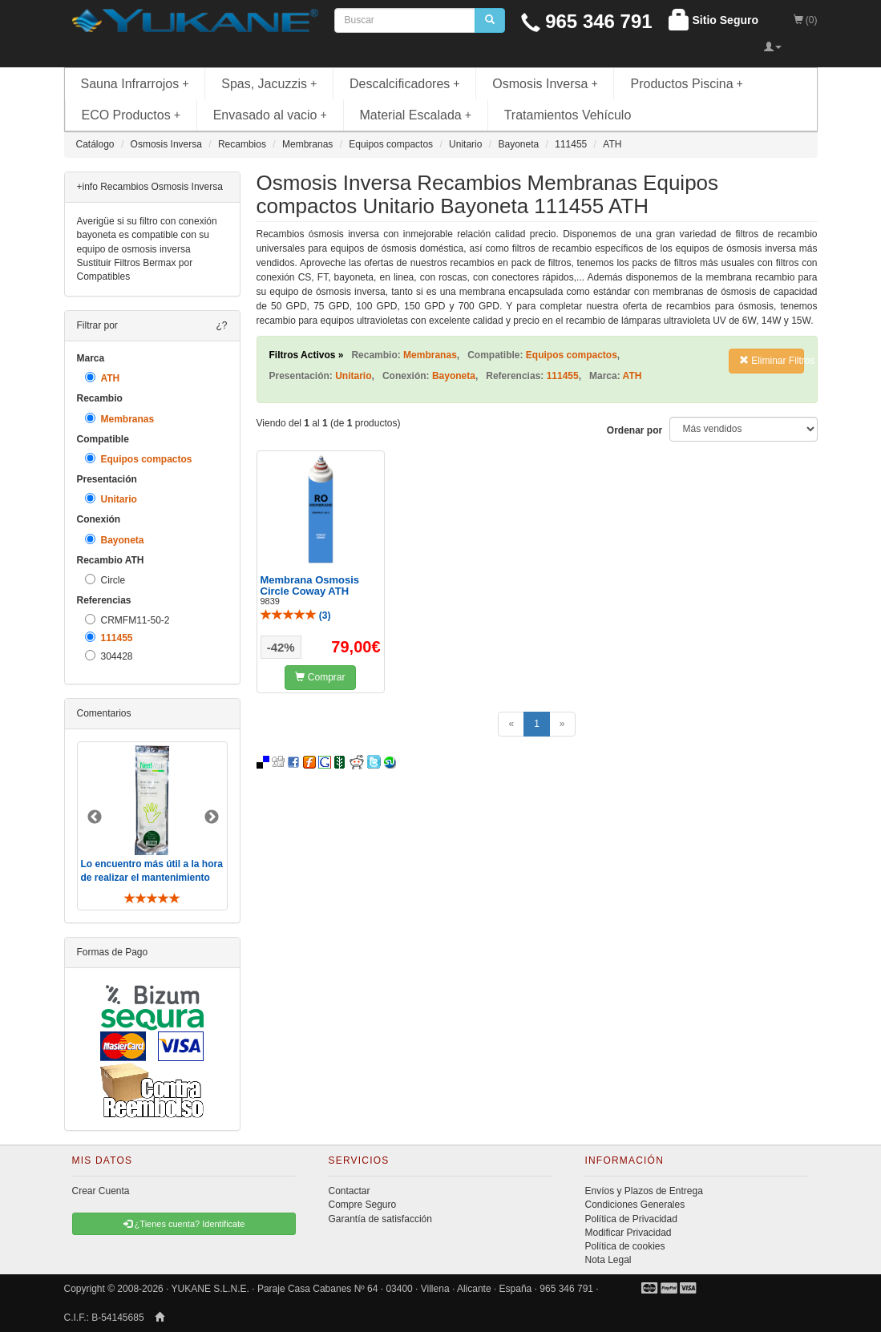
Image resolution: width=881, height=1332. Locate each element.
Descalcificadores (405, 83)
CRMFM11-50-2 (127, 620)
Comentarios (104, 713)
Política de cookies (624, 1246)
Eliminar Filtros (772, 360)
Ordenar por (634, 430)
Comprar (320, 677)
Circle (105, 580)
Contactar (349, 1191)
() (296, 615)
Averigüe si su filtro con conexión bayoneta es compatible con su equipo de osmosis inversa (147, 235)
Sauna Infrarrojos (135, 83)
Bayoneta (114, 540)
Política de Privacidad (630, 1219)
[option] (152, 825)
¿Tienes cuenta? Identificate (184, 1224)
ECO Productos (131, 115)
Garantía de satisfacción (379, 1219)
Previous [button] (95, 817)
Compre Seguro (362, 1204)
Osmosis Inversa (545, 83)
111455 (109, 638)
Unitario (111, 499)
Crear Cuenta (101, 1191)
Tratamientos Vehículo (568, 115)
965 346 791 (587, 21)
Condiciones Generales (634, 1204)
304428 (109, 656)
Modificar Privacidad (627, 1232)
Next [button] (212, 817)
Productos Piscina (686, 83)
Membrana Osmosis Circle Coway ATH (310, 585)
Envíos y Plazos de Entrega (643, 1191)
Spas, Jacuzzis (269, 83)
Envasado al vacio (270, 115)
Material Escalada (416, 115)
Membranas (120, 419)
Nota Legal (607, 1259)
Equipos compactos (138, 459)
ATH (102, 378)
